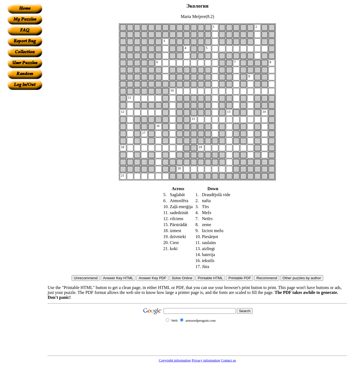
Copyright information (175, 360)
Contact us (228, 360)
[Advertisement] (25, 172)
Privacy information (206, 360)
